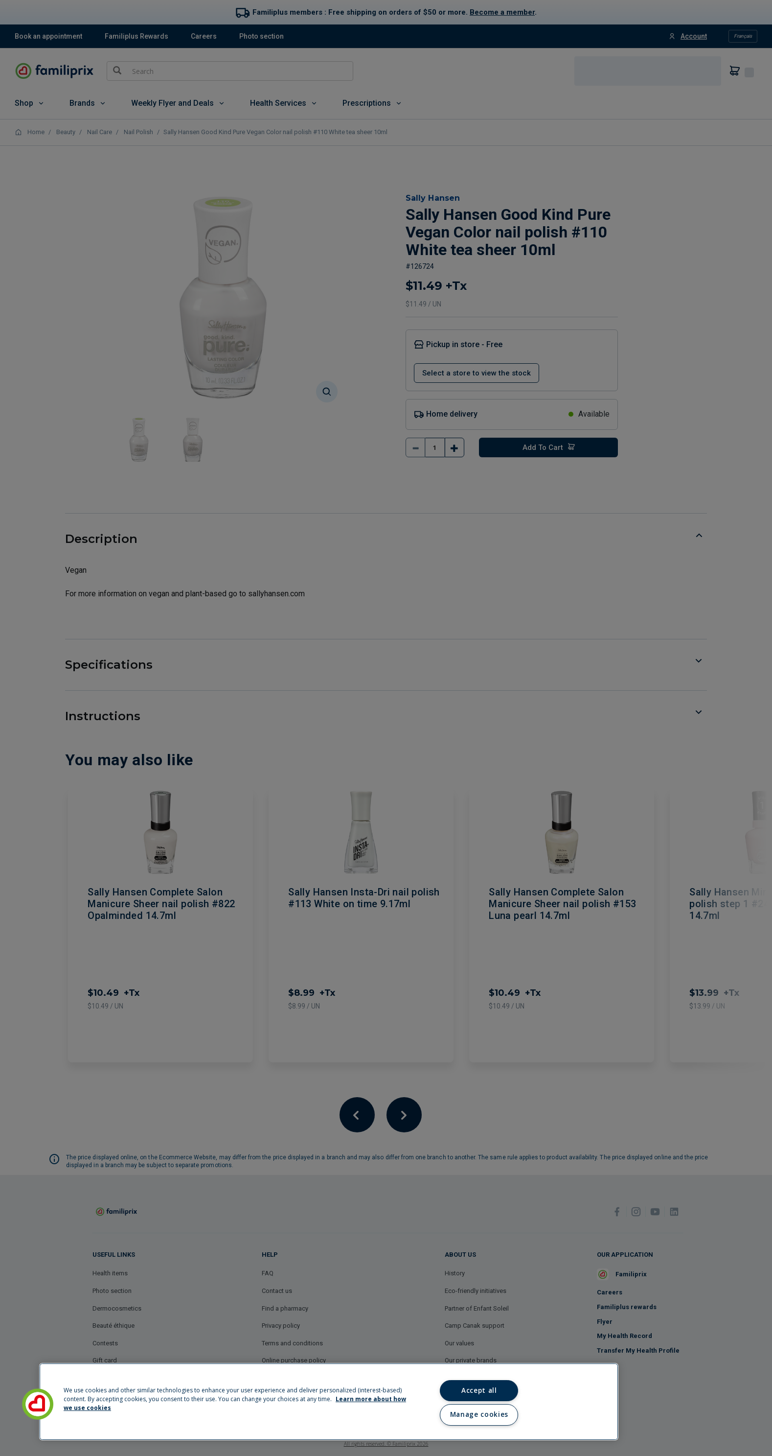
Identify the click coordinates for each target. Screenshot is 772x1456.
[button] (37, 1404)
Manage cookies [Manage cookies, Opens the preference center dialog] (479, 1414)
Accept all (479, 1390)
